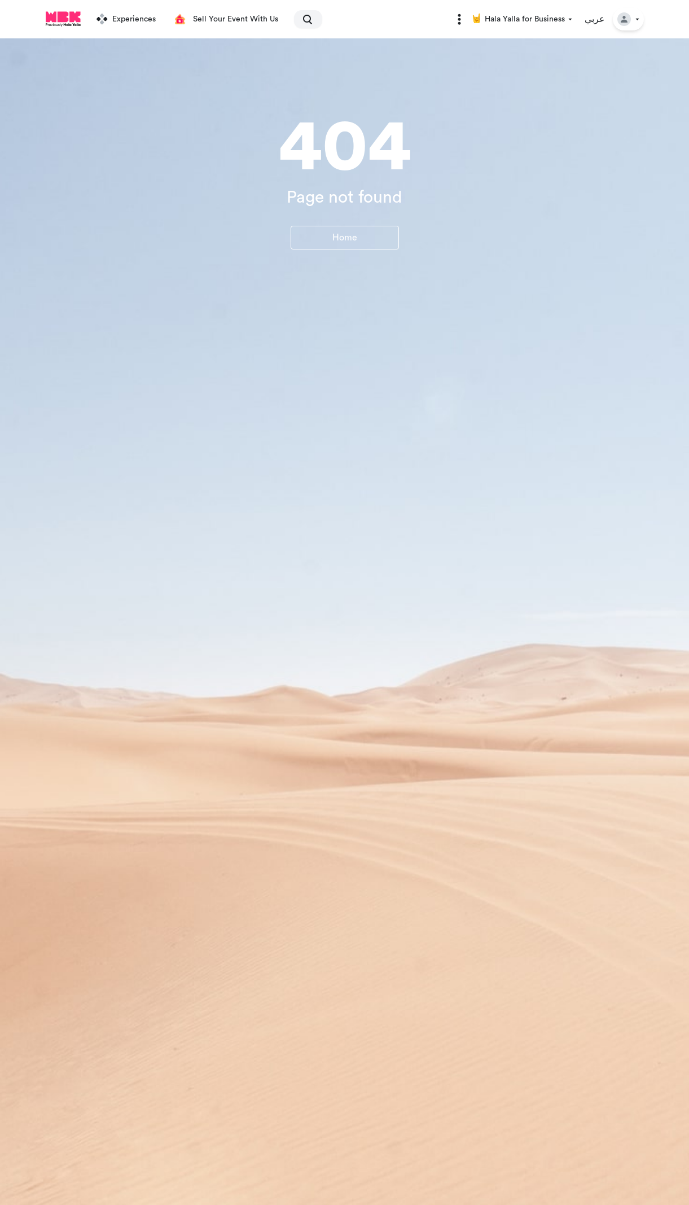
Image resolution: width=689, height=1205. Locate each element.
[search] (303, 19)
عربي (595, 19)
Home (344, 237)
